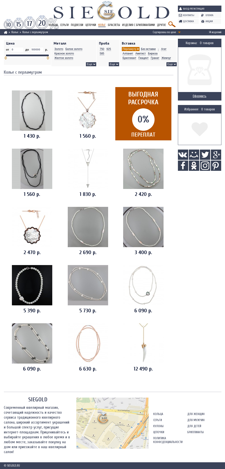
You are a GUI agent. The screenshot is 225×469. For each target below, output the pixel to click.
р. (46, 49)
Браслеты (114, 25)
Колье (102, 25)
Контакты (188, 15)
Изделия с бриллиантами (138, 25)
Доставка (188, 21)
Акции (209, 21)
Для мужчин (196, 420)
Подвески (77, 25)
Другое (161, 25)
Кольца (158, 414)
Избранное (191, 109)
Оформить (199, 96)
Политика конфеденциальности (168, 440)
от (8, 49)
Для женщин (196, 414)
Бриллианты (195, 432)
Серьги (64, 25)
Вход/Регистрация (193, 8)
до (27, 49)
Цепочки (90, 25)
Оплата (209, 15)
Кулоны (158, 426)
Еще (89, 64)
